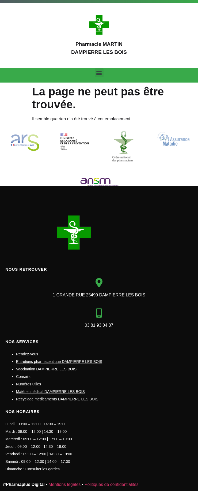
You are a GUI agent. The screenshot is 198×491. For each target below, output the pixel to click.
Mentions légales (64, 484)
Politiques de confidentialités (112, 484)
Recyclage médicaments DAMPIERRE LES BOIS (57, 399)
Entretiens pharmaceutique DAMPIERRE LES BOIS (59, 361)
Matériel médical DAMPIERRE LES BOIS (50, 391)
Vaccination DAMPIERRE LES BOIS (46, 369)
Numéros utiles (28, 384)
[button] (99, 72)
